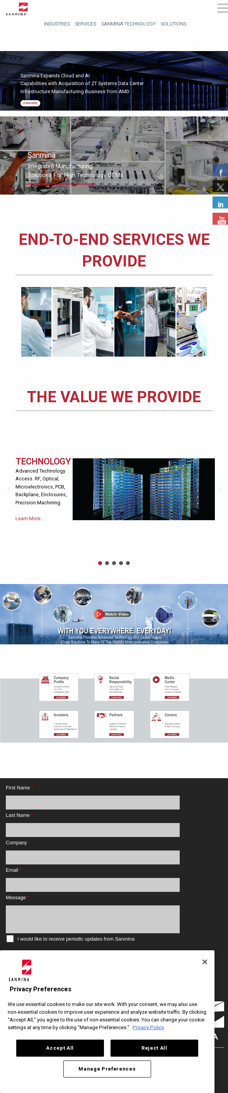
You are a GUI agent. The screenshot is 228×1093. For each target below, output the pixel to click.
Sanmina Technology (128, 23)
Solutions (173, 23)
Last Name (19, 815)
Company (16, 842)
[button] (9, 489)
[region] (114, 614)
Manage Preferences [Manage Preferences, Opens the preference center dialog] (107, 1069)
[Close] (204, 961)
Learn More (30, 103)
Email (14, 870)
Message (17, 897)
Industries (57, 23)
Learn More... (29, 518)
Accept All (60, 1048)
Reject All (154, 1048)
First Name (19, 788)
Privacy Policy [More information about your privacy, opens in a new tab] (148, 1028)
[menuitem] (56, 23)
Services (85, 23)
